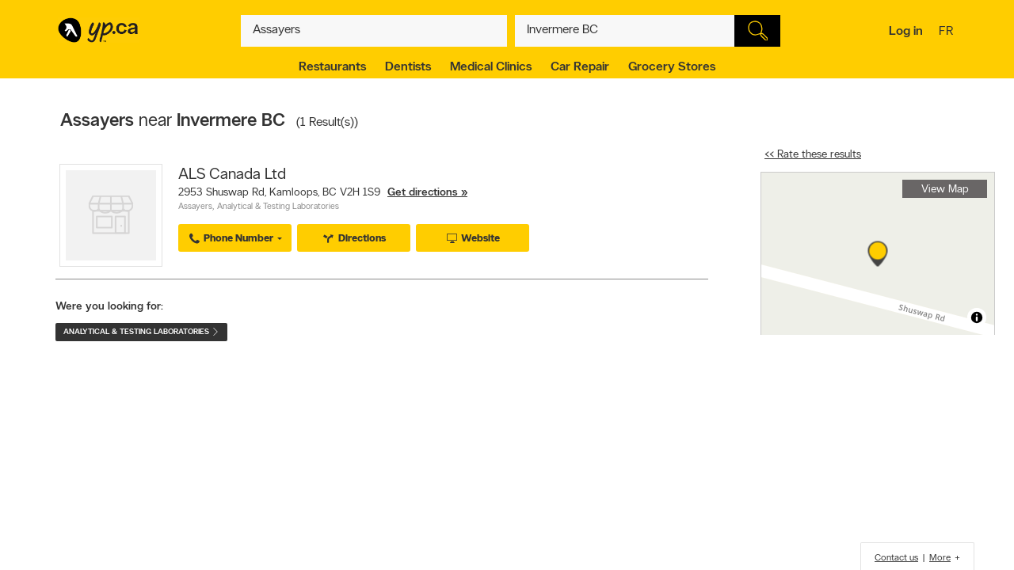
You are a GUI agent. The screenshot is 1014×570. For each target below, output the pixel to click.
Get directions (422, 193)
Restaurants (332, 67)
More (940, 558)
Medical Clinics (491, 67)
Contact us (896, 558)
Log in (906, 31)
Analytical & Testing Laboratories (278, 207)
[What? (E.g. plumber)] (374, 31)
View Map (945, 190)
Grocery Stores (671, 67)
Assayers (195, 207)
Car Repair (580, 67)
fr (948, 32)
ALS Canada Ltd (232, 175)
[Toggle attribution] (976, 317)
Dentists (408, 67)
